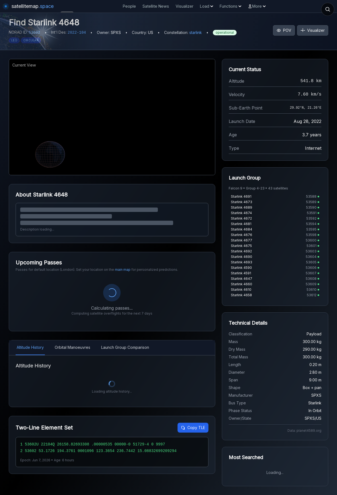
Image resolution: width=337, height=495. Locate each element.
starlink (195, 32)
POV (284, 30)
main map (122, 269)
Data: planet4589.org (304, 430)
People (129, 6)
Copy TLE (193, 427)
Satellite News (156, 6)
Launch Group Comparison (125, 347)
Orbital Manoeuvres (72, 347)
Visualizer (184, 6)
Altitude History (30, 347)
